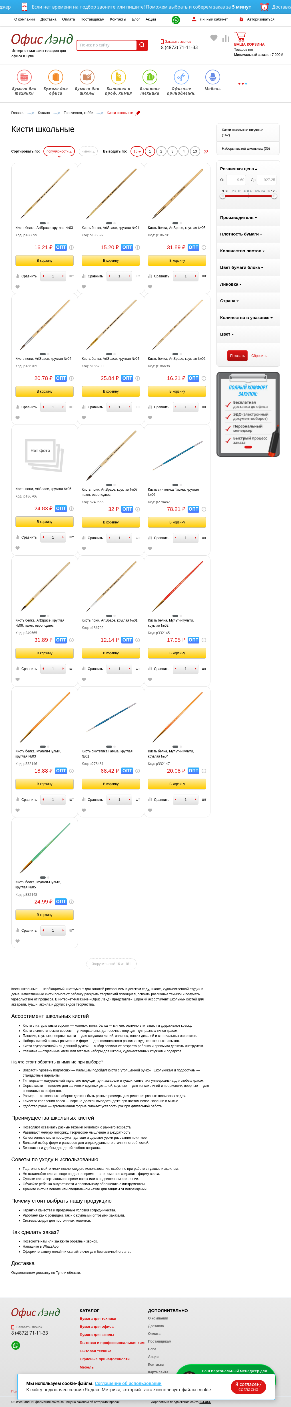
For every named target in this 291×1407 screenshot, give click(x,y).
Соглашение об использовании (128, 1383)
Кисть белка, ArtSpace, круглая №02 (245, 359)
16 (205, 151)
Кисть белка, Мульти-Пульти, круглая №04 (239, 753)
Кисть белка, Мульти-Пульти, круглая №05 (106, 884)
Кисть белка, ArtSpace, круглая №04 (179, 359)
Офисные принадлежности (105, 1359)
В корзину (113, 261)
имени (156, 151)
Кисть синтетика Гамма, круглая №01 (175, 753)
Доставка (49, 19)
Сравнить (94, 276)
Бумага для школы (97, 1335)
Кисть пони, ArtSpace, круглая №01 (178, 620)
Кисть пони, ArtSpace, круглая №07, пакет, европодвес (178, 492)
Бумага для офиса (97, 1326)
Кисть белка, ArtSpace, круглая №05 (245, 228)
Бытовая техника (95, 1351)
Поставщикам (92, 19)
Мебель (87, 1367)
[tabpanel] (43, 414)
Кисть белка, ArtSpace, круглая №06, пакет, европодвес (108, 623)
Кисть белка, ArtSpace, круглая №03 (112, 228)
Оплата (68, 19)
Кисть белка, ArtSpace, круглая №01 (179, 228)
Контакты (118, 19)
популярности (127, 151)
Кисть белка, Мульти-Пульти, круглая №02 (239, 623)
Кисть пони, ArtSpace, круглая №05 (112, 489)
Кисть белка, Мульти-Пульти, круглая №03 (106, 753)
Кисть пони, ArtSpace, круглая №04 (112, 359)
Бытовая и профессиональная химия (114, 1343)
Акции (151, 19)
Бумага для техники (98, 1318)
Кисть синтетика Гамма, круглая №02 (241, 492)
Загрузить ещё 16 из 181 (179, 964)
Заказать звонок (176, 42)
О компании (24, 19)
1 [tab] (43, 447)
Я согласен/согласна (248, 1386)
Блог (136, 19)
